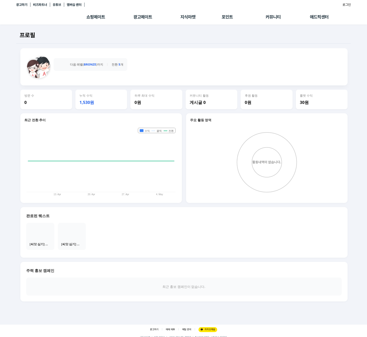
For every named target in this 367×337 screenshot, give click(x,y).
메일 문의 (186, 329)
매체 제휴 (170, 329)
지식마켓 (187, 17)
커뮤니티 (273, 17)
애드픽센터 (319, 17)
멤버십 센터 (74, 5)
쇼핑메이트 (95, 17)
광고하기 (21, 5)
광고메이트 (142, 17)
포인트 (227, 17)
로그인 (346, 4)
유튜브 (57, 5)
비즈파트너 (40, 5)
